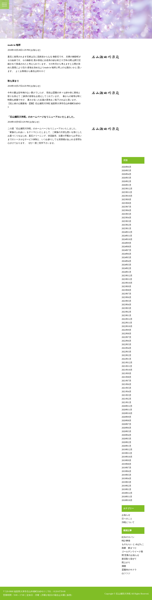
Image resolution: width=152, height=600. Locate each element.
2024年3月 (126, 265)
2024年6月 (126, 254)
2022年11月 (127, 323)
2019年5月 (126, 475)
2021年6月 (126, 384)
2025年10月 (127, 196)
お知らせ (35, 50)
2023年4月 (126, 304)
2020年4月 (126, 435)
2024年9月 (126, 243)
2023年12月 (127, 275)
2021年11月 (127, 366)
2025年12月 (127, 189)
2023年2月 (126, 312)
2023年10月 (127, 283)
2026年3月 (126, 178)
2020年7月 (126, 424)
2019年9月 (126, 460)
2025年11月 (127, 192)
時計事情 (126, 541)
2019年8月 (126, 464)
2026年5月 (126, 170)
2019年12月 (127, 449)
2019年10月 (127, 457)
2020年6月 (126, 428)
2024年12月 (127, 232)
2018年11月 (127, 497)
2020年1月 (126, 446)
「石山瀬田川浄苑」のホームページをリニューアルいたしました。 (42, 117)
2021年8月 (126, 377)
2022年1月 (126, 359)
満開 (124, 566)
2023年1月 (126, 315)
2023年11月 (127, 279)
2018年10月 (127, 500)
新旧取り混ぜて (129, 559)
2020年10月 (127, 413)
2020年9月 (126, 417)
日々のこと (127, 519)
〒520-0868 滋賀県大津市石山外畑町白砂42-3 (24, 591)
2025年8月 (126, 203)
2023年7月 (126, 294)
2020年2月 (126, 442)
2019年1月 (126, 489)
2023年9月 (126, 286)
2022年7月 (126, 337)
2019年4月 (126, 478)
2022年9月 (126, 330)
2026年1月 (126, 185)
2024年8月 (126, 246)
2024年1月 (126, 272)
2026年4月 (126, 174)
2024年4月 (126, 261)
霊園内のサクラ (129, 570)
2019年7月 (126, 468)
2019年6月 (126, 471)
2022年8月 (126, 333)
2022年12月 (127, 319)
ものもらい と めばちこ (133, 544)
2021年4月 (126, 391)
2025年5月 (126, 214)
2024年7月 (126, 250)
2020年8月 (126, 420)
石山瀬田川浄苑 (123, 594)
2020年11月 (127, 410)
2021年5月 (126, 388)
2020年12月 (127, 406)
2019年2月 (126, 486)
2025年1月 (126, 228)
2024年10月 (127, 239)
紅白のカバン (128, 537)
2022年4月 (126, 348)
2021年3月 (126, 395)
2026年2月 (126, 181)
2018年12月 (127, 493)
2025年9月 (126, 199)
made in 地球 (14, 45)
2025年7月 (126, 207)
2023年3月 (126, 308)
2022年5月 (126, 344)
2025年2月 (126, 225)
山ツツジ (126, 573)
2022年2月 (126, 355)
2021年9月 (126, 373)
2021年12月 (127, 362)
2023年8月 (126, 290)
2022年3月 (126, 352)
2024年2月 (126, 268)
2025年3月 (126, 221)
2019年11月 (127, 453)
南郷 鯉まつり (129, 548)
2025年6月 (126, 210)
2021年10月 (127, 370)
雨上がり (126, 562)
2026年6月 (126, 167)
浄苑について (128, 522)
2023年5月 (126, 301)
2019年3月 (126, 482)
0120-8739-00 (59, 591)
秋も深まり (13, 81)
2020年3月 (126, 439)
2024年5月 (126, 257)
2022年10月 (127, 326)
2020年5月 (126, 431)
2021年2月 (126, 399)
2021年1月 (126, 402)
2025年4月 (126, 218)
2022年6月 (126, 341)
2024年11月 (127, 236)
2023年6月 (126, 297)
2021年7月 (126, 381)
